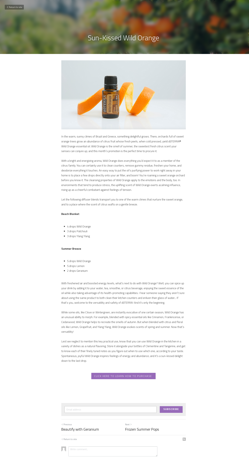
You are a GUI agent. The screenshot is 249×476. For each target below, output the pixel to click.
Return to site (14, 7)
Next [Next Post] (129, 425)
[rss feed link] (186, 440)
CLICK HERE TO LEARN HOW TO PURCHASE (124, 377)
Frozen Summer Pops (143, 430)
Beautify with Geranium (80, 430)
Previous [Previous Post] (66, 425)
